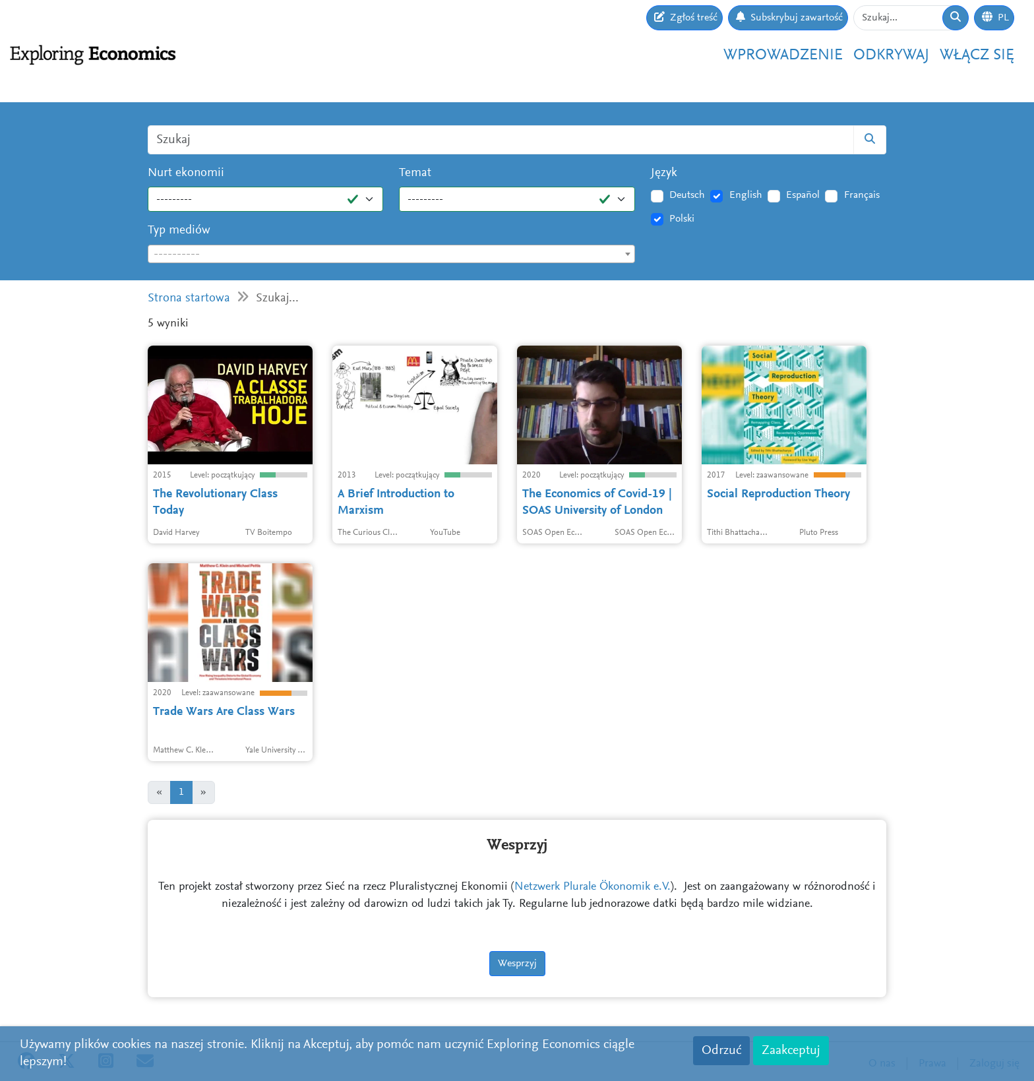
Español (803, 195)
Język (664, 173)
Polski (681, 219)
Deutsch (687, 195)
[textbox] (391, 254)
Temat (415, 173)
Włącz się (977, 55)
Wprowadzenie (783, 55)
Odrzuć (721, 1050)
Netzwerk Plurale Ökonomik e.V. (592, 887)
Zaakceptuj (791, 1050)
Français (862, 195)
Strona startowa (189, 298)
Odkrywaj (891, 55)
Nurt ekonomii (186, 173)
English (745, 195)
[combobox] (391, 254)
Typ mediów (179, 230)
